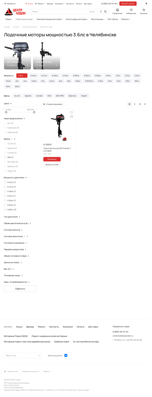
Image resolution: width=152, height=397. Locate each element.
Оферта (46, 371)
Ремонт (41, 326)
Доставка (93, 326)
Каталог (8, 326)
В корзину (52, 159)
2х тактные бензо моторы (86, 341)
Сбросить (20, 288)
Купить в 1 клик (52, 164)
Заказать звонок (128, 3)
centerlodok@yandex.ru (123, 336)
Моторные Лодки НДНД (16, 336)
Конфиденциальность (30, 371)
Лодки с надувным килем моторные (49, 336)
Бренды (30, 326)
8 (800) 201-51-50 (109, 3)
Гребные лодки (61, 341)
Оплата (80, 326)
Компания (68, 326)
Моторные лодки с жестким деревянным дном (27, 341)
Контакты (54, 326)
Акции (19, 326)
